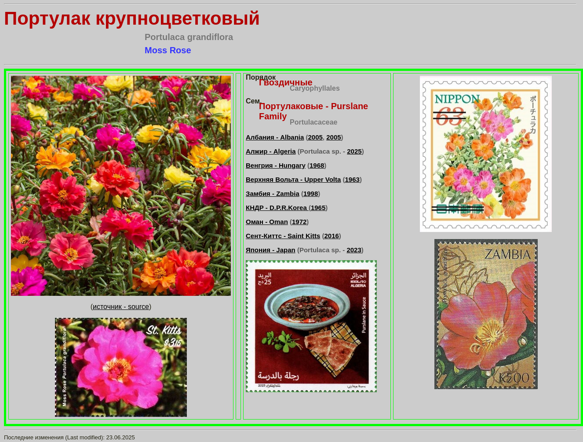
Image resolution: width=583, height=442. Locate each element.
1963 (352, 179)
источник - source (121, 306)
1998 (310, 193)
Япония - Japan (270, 250)
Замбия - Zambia (272, 193)
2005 (315, 137)
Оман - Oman (267, 221)
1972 (299, 221)
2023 (353, 250)
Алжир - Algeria (271, 151)
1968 (317, 165)
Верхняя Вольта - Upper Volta (293, 179)
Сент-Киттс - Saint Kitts (283, 235)
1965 (318, 207)
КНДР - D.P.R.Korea (277, 207)
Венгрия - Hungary (276, 165)
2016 (331, 235)
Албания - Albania (275, 137)
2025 (354, 151)
